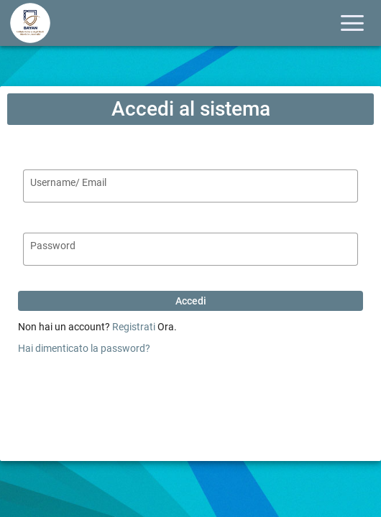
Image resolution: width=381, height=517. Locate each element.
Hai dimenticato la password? (84, 348)
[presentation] (190, 392)
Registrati (133, 326)
